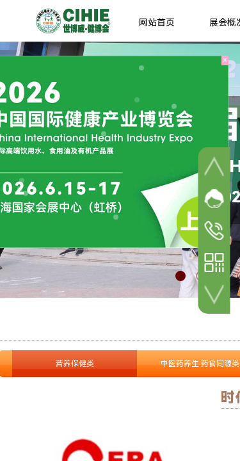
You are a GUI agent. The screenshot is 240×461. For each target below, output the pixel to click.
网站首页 (157, 22)
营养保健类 (75, 363)
